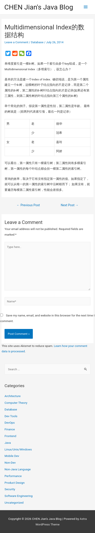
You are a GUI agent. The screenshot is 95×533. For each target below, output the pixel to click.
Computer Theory (16, 402)
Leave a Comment (16, 42)
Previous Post (28, 205)
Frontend (10, 436)
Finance (10, 429)
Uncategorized (14, 502)
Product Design (15, 482)
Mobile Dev (12, 456)
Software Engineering (19, 496)
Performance (13, 476)
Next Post (70, 205)
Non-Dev (10, 462)
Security (10, 489)
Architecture (13, 396)
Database (37, 42)
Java (8, 442)
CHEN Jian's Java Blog (38, 7)
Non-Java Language (18, 469)
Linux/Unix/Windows (18, 449)
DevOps (10, 422)
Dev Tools (11, 416)
